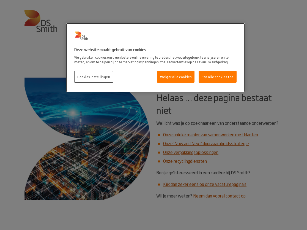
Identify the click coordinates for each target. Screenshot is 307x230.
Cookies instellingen (93, 76)
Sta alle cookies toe (218, 76)
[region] (155, 58)
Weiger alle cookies (175, 76)
